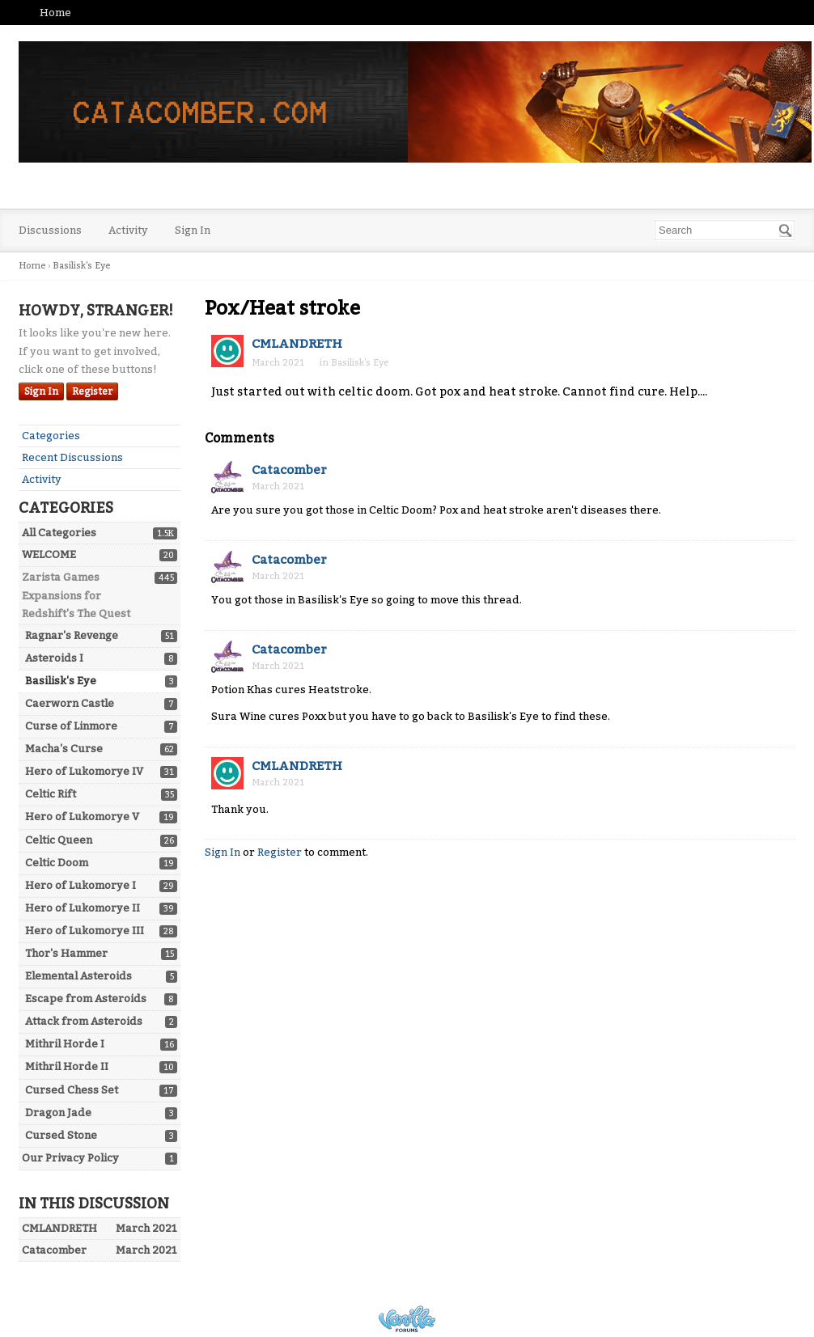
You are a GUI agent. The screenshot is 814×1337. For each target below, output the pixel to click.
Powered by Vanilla (407, 1318)
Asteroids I (54, 658)
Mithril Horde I (64, 1044)
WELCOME (49, 554)
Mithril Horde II (66, 1066)
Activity (128, 230)
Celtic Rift (50, 794)
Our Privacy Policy (70, 1158)
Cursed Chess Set (71, 1090)
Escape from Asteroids (85, 998)
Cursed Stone (61, 1135)
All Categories (59, 533)
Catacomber (289, 470)
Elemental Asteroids (78, 976)
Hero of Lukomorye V (82, 816)
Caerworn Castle (69, 703)
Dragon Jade (58, 1112)
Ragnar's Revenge (71, 635)
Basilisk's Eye (60, 681)
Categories (51, 435)
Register (92, 391)
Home (55, 12)
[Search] (785, 230)
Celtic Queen (58, 840)
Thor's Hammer (66, 953)
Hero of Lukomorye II (82, 908)
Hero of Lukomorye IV (84, 771)
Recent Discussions (72, 457)
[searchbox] (724, 230)
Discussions (50, 230)
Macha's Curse (64, 749)
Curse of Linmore (71, 726)
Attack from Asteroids (83, 1021)
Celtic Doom (56, 863)
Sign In (192, 230)
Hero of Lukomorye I (80, 885)
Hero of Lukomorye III (84, 930)
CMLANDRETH (297, 343)
